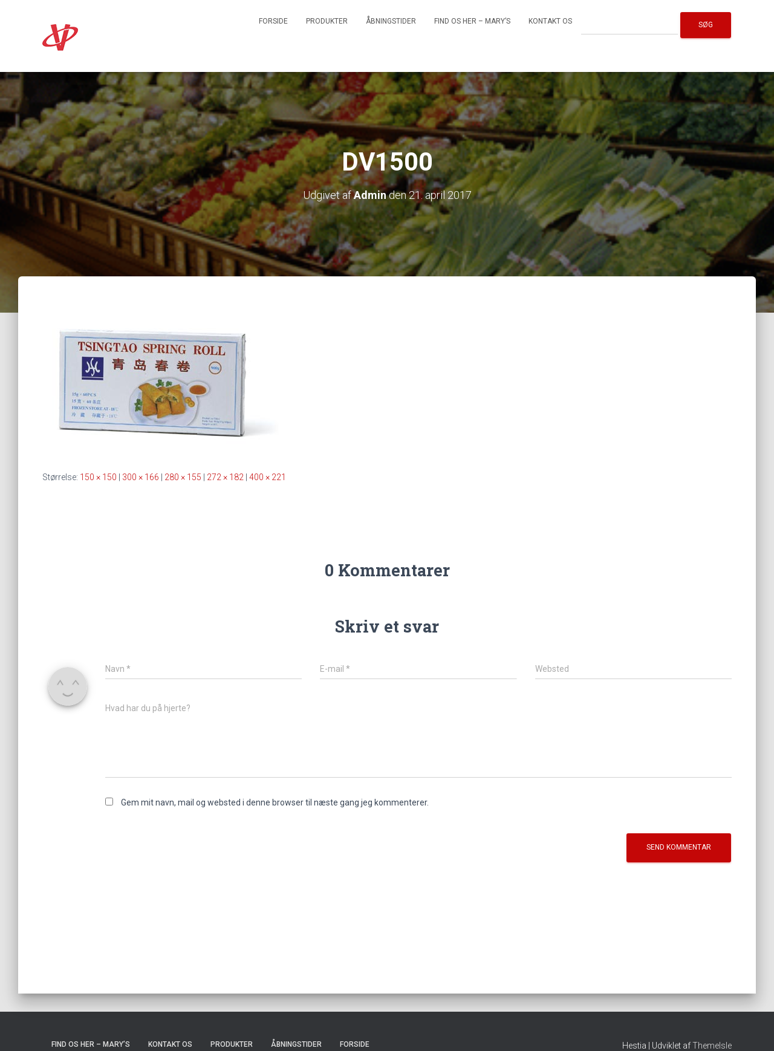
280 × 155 (182, 477)
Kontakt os (550, 21)
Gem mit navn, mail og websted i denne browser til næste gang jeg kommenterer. (275, 802)
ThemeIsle (712, 1045)
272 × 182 (225, 477)
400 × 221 (267, 477)
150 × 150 (98, 477)
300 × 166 (140, 477)
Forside (273, 21)
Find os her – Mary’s (472, 21)
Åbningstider (391, 21)
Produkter (327, 21)
